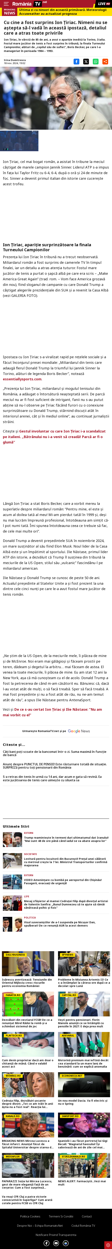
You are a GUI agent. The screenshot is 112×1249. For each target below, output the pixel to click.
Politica (30, 917)
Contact (87, 1216)
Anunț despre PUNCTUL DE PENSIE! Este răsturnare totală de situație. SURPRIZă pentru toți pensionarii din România (55, 766)
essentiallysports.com (22, 379)
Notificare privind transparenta (56, 1234)
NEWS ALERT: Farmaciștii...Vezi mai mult (82, 1183)
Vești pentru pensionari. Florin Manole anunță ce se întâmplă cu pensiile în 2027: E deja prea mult (81, 1023)
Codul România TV (83, 1225)
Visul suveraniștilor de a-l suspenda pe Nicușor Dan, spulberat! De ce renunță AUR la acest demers (59, 924)
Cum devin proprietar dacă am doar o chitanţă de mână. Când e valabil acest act (27, 1063)
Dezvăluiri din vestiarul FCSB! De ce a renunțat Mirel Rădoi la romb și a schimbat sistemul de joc (27, 1023)
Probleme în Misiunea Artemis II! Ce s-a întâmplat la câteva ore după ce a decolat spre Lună (84, 983)
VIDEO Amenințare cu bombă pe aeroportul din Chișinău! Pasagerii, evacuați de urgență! (63, 881)
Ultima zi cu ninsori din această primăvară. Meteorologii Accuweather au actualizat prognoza (63, 11)
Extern (28, 833)
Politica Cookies (30, 1216)
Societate (30, 854)
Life (26, 896)
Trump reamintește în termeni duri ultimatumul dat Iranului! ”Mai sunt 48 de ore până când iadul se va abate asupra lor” (66, 839)
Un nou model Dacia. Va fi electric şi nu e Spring (82, 1102)
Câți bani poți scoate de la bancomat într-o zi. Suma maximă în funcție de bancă (54, 753)
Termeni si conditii (61, 1216)
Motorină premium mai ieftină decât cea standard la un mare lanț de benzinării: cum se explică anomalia (83, 1063)
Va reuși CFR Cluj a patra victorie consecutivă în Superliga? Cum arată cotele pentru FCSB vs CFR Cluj (27, 1200)
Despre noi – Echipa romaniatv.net (40, 1225)
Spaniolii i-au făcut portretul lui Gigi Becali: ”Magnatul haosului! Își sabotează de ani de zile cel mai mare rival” (82, 1144)
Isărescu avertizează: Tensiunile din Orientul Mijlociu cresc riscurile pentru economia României (27, 983)
